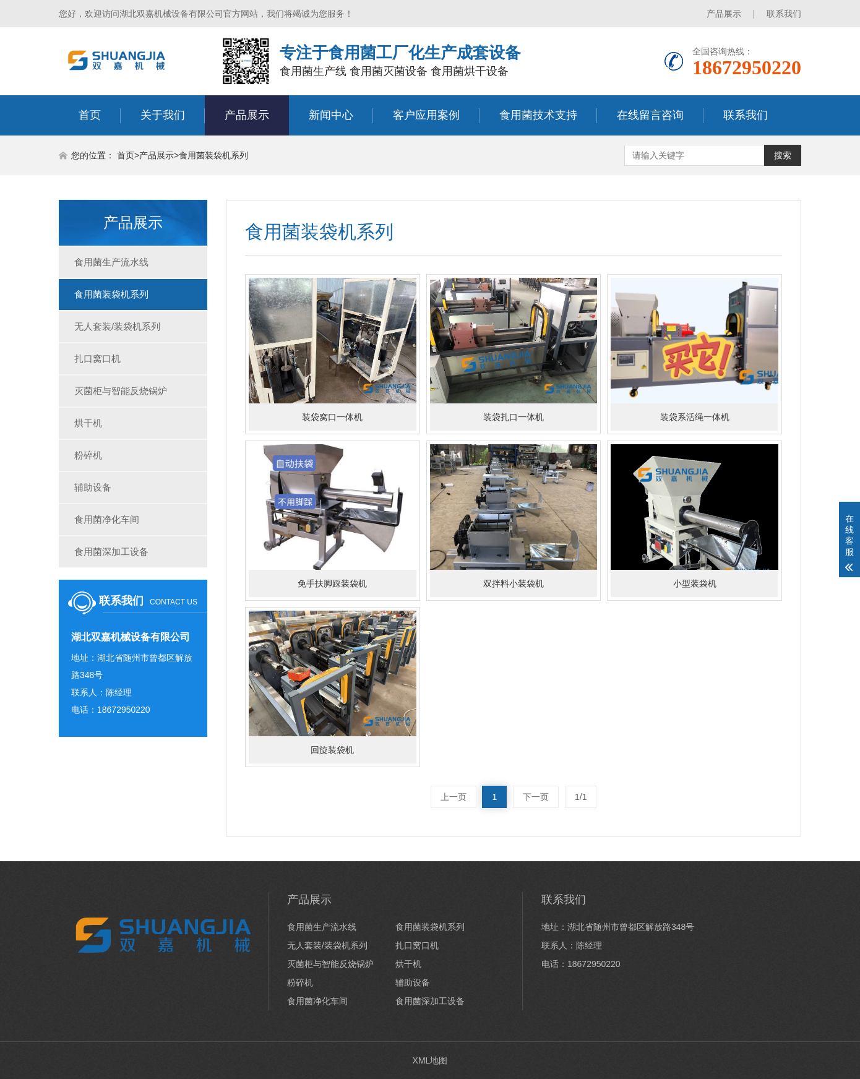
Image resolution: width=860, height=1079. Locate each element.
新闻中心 (331, 115)
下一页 (536, 797)
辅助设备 (92, 487)
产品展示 (724, 14)
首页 (90, 115)
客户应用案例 (426, 115)
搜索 (782, 155)
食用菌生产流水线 (111, 262)
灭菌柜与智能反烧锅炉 (120, 390)
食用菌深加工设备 (111, 551)
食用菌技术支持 (538, 115)
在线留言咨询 (650, 115)
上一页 (454, 797)
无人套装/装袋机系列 (117, 326)
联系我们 (784, 14)
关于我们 (162, 115)
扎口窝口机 (97, 358)
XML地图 (430, 1060)
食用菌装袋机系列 (213, 155)
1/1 (581, 797)
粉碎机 (88, 455)
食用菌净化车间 (106, 519)
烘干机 (88, 423)
